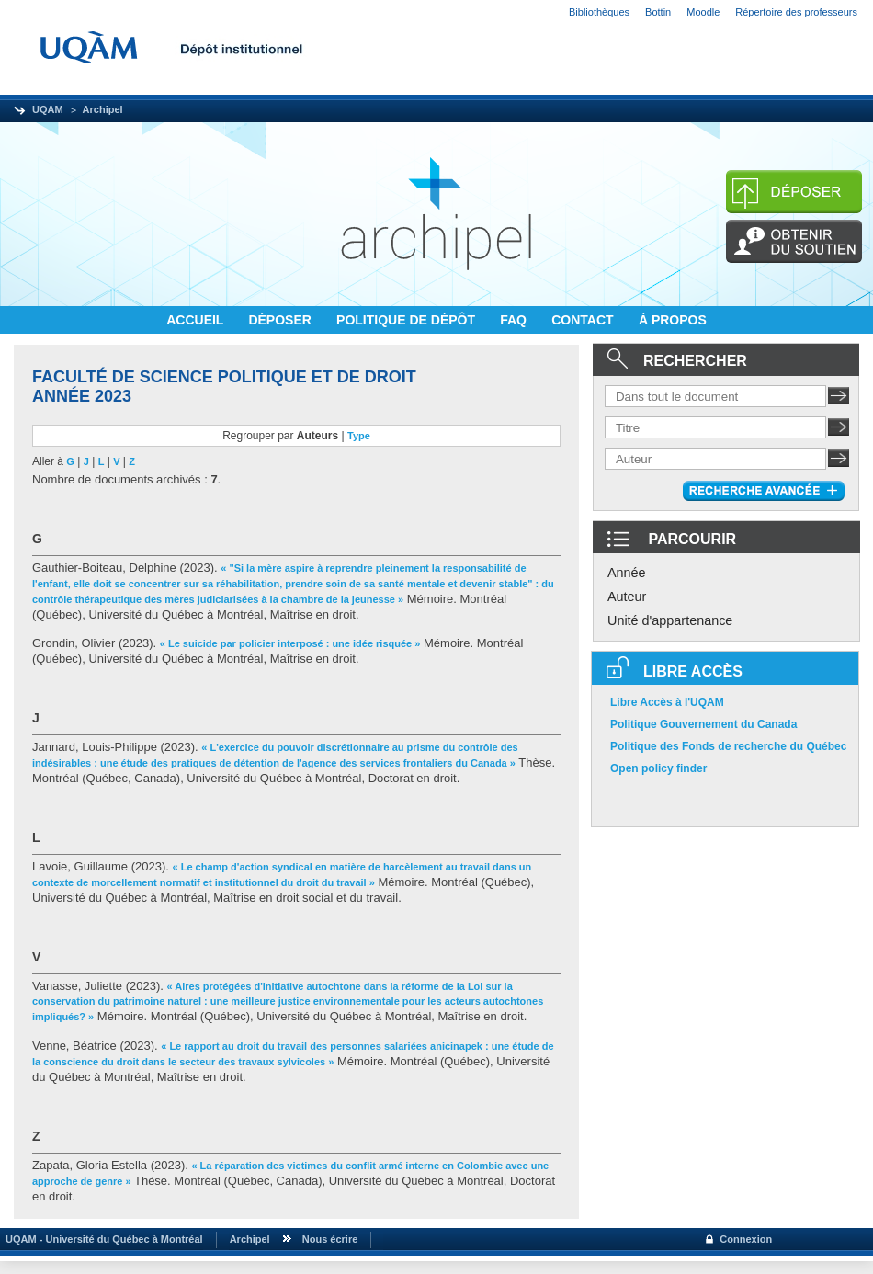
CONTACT (584, 320)
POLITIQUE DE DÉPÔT (407, 320)
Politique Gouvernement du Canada (703, 724)
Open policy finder (658, 768)
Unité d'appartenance (669, 620)
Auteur (626, 596)
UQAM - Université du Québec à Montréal (101, 1239)
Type (358, 435)
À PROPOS (673, 320)
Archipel (103, 109)
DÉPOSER (281, 320)
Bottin (658, 11)
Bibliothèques (599, 11)
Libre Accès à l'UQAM (667, 702)
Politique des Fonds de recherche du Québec (728, 746)
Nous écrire (330, 1239)
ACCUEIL (196, 320)
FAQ (515, 320)
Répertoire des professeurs (796, 11)
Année (626, 572)
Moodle (703, 11)
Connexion (746, 1239)
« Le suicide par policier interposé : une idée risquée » (290, 643)
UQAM (47, 109)
